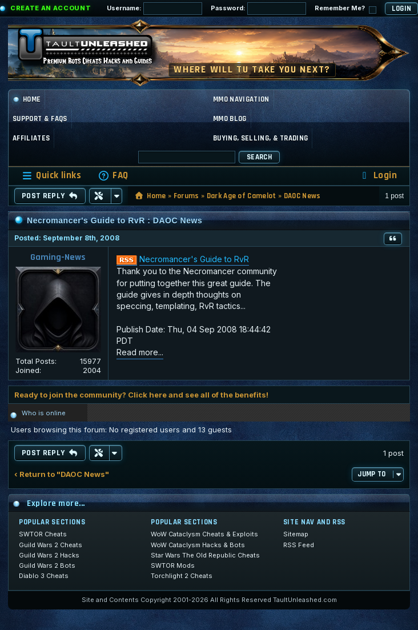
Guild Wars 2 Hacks (49, 555)
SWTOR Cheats (43, 534)
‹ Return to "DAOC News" (61, 474)
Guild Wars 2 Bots (47, 565)
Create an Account (50, 8)
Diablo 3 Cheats (44, 576)
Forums (186, 195)
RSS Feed (298, 545)
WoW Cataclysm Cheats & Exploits (204, 534)
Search (259, 157)
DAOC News (302, 195)
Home (27, 99)
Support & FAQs (40, 118)
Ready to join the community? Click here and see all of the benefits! (141, 394)
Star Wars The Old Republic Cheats (205, 555)
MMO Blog (230, 118)
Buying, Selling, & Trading (260, 138)
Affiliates (31, 138)
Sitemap (295, 534)
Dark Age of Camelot (241, 195)
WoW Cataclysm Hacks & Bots (198, 545)
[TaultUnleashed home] (93, 49)
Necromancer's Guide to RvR (194, 259)
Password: (258, 8)
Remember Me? (345, 9)
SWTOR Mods (173, 565)
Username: (154, 8)
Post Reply (50, 196)
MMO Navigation (241, 99)
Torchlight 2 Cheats (181, 576)
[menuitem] (113, 175)
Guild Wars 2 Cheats (50, 545)
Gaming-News (58, 257)
